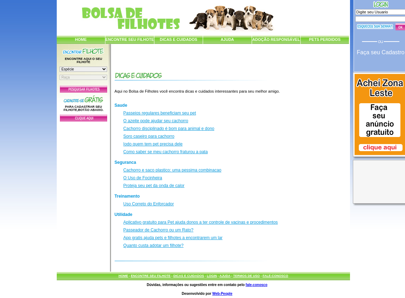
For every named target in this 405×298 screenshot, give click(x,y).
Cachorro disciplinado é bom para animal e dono (168, 128)
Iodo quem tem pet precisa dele (153, 144)
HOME (81, 39)
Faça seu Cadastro (380, 52)
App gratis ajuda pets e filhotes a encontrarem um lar (172, 237)
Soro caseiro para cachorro (148, 136)
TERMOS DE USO (246, 276)
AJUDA (227, 39)
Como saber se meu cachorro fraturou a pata (165, 151)
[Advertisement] (83, 194)
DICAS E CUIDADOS (178, 39)
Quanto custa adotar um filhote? (153, 245)
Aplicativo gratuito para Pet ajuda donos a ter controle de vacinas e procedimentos (200, 222)
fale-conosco (257, 285)
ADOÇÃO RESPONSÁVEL (276, 39)
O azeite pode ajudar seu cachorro (155, 120)
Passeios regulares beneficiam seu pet (159, 113)
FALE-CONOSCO (275, 276)
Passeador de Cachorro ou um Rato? (158, 230)
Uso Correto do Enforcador (148, 203)
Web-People (222, 294)
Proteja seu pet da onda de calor (153, 185)
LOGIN (212, 276)
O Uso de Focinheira (142, 177)
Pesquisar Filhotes (83, 89)
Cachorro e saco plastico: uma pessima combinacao (172, 170)
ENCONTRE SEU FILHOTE (129, 39)
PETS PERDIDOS (324, 39)
